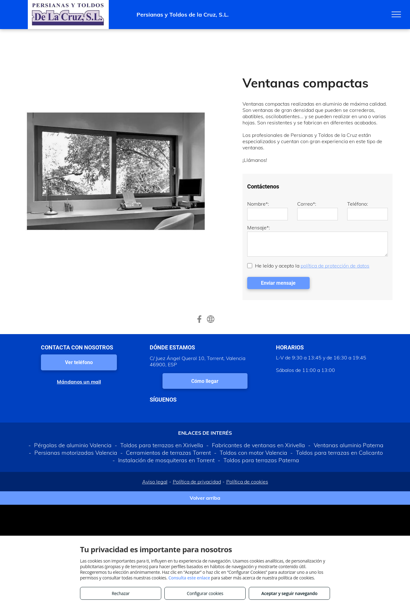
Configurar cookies (205, 593)
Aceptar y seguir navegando (289, 593)
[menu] (396, 14)
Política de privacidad (197, 481)
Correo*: (306, 204)
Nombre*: (258, 204)
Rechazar (120, 593)
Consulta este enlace (189, 578)
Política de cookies (247, 481)
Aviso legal (155, 481)
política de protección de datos (335, 266)
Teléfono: (357, 204)
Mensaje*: (258, 227)
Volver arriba (205, 498)
